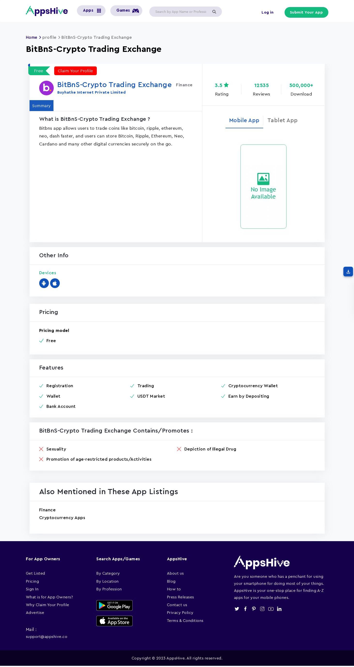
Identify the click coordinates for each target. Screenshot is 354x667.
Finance (47, 510)
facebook (245, 610)
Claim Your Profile (76, 70)
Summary (43, 105)
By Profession (109, 589)
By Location (107, 581)
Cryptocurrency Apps (62, 518)
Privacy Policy (180, 613)
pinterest (254, 610)
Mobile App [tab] (243, 121)
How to (174, 589)
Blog (171, 581)
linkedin (279, 610)
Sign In (32, 589)
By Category (108, 574)
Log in (267, 13)
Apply (214, 11)
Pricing (32, 581)
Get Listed (35, 574)
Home (32, 37)
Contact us (177, 605)
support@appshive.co (47, 637)
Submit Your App (306, 13)
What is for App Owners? (49, 597)
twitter (237, 610)
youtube (271, 610)
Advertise (35, 613)
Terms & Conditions (185, 621)
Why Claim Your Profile (47, 605)
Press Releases (180, 597)
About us (175, 574)
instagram (262, 610)
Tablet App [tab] (284, 121)
